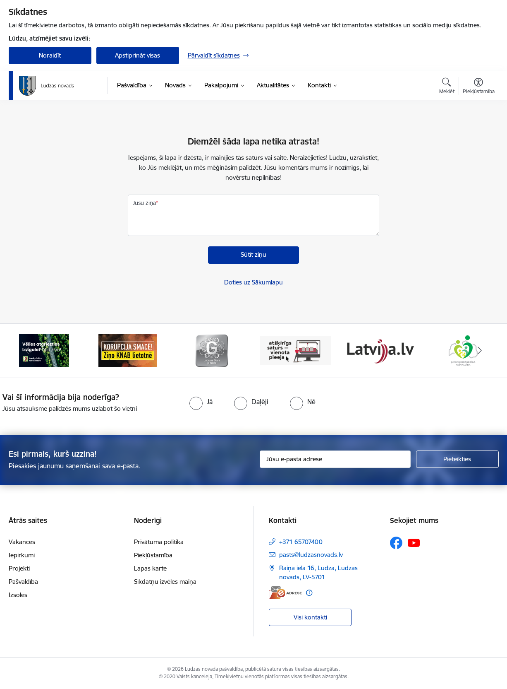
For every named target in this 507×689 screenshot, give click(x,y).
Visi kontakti (310, 617)
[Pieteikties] (457, 459)
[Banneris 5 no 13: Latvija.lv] (379, 350)
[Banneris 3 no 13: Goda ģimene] (211, 350)
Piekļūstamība (153, 555)
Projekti (19, 568)
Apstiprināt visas (137, 55)
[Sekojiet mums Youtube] (414, 542)
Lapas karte (150, 568)
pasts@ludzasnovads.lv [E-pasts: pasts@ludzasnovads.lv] (311, 555)
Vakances (22, 542)
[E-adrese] (285, 593)
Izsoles (18, 595)
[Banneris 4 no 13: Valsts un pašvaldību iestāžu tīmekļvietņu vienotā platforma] (295, 350)
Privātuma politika (159, 542)
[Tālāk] (479, 350)
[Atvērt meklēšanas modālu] (447, 87)
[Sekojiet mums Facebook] (396, 543)
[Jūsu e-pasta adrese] (335, 459)
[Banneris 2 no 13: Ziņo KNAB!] (127, 350)
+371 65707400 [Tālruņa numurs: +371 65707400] (301, 542)
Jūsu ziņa (144, 203)
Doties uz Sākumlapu (253, 282)
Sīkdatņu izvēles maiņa (165, 581)
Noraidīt (50, 55)
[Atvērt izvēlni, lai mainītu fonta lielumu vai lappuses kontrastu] (479, 87)
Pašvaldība (23, 581)
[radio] (201, 402)
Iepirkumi (22, 555)
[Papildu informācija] (309, 593)
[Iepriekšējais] (27, 350)
